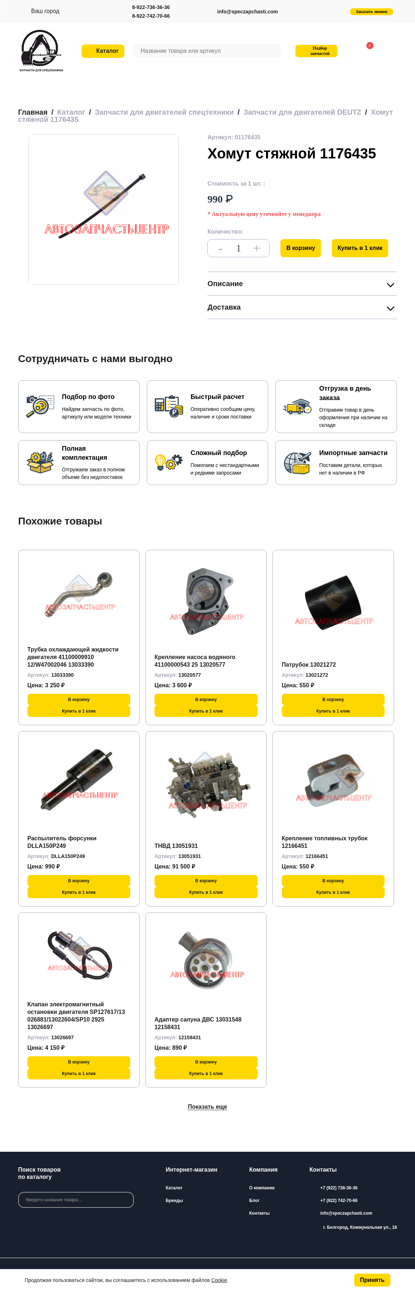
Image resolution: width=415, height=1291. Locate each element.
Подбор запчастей (315, 51)
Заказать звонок (372, 11)
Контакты (259, 1213)
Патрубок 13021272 (309, 665)
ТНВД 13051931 (176, 846)
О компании (262, 1187)
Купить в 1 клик (360, 248)
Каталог (174, 1187)
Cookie (219, 1280)
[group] (104, 210)
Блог (254, 1200)
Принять (372, 1280)
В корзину (300, 248)
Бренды (174, 1200)
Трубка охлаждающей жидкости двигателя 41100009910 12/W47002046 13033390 (73, 657)
